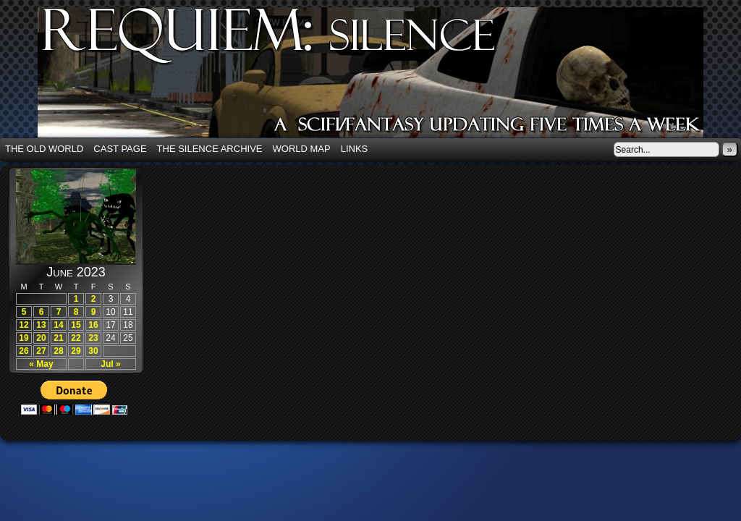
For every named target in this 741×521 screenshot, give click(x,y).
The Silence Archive (210, 148)
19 (23, 338)
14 (58, 325)
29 (75, 351)
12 (23, 325)
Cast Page (119, 148)
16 (93, 325)
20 (41, 338)
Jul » (110, 364)
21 (58, 338)
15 (75, 325)
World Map (302, 148)
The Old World (44, 148)
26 (23, 351)
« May (41, 364)
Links (354, 148)
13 (41, 325)
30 (93, 351)
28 (58, 351)
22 (75, 338)
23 (93, 338)
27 (41, 351)
